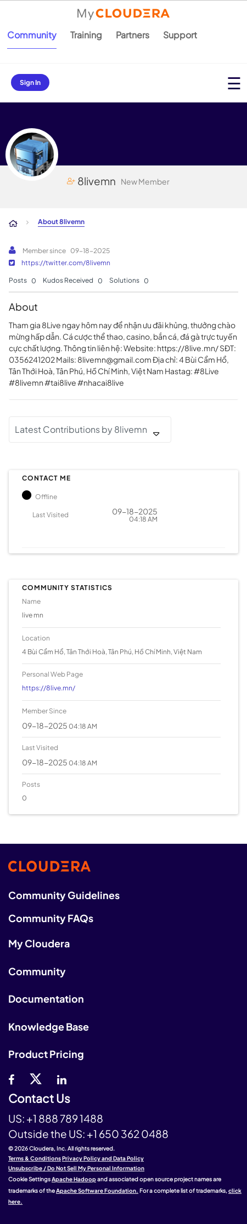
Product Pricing (46, 1054)
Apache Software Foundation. (97, 1190)
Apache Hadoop (74, 1179)
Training (86, 35)
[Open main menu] (234, 83)
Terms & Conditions (34, 1158)
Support (180, 35)
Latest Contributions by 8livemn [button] (81, 429)
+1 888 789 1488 (64, 1118)
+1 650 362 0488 (128, 1133)
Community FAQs (50, 918)
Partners (132, 35)
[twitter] (35, 1078)
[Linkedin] (61, 1078)
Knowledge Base (48, 1026)
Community (32, 35)
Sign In (30, 82)
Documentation (46, 998)
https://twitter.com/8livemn (65, 263)
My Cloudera (39, 943)
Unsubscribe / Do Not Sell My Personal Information (76, 1168)
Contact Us (39, 1099)
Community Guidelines (64, 895)
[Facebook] (11, 1078)
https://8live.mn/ (48, 688)
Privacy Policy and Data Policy (103, 1158)
